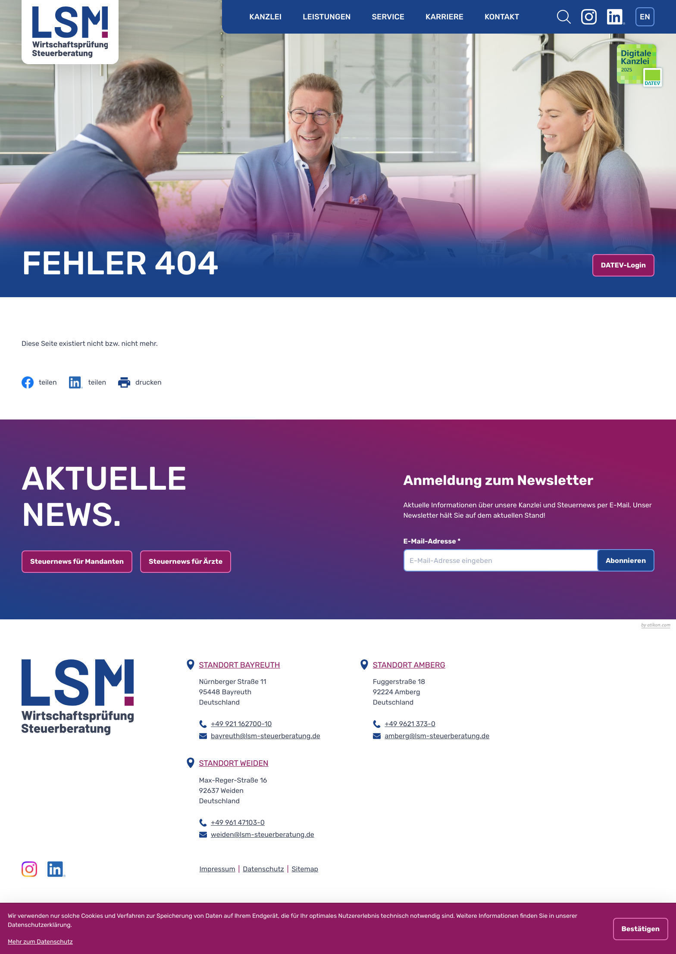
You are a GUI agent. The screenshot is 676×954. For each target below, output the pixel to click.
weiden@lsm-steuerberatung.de (262, 834)
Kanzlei (265, 17)
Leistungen (327, 17)
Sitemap (304, 869)
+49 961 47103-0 (238, 822)
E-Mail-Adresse (436, 541)
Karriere (444, 17)
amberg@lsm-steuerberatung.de (437, 735)
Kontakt (502, 17)
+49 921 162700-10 (241, 723)
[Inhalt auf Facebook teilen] (39, 382)
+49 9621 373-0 (410, 723)
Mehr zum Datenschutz (40, 941)
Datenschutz (263, 869)
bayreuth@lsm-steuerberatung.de (265, 735)
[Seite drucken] (140, 382)
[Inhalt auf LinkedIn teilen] (87, 382)
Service (388, 17)
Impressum (217, 869)
